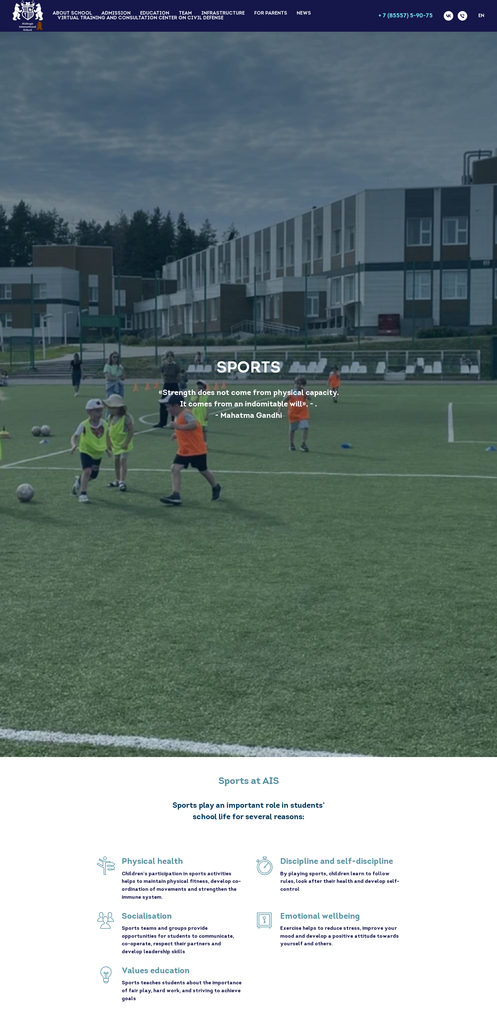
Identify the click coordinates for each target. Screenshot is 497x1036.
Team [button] (185, 13)
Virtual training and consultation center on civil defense (140, 18)
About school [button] (72, 13)
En (481, 16)
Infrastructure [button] (223, 13)
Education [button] (154, 13)
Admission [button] (116, 13)
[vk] (448, 16)
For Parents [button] (270, 13)
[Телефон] (462, 16)
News (304, 13)
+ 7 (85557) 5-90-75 (405, 16)
